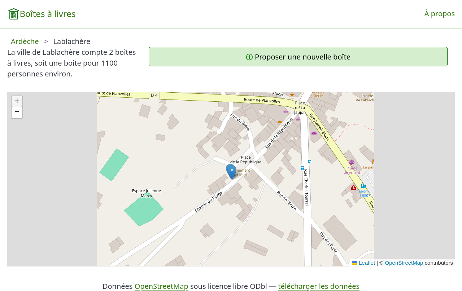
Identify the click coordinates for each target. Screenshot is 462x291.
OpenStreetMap (404, 263)
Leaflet (363, 263)
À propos (439, 13)
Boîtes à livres (47, 13)
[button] (231, 172)
